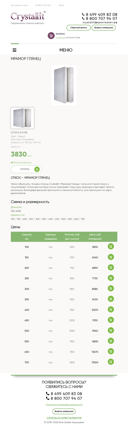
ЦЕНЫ (61, 5)
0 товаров (61, 37)
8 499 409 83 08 (99, 14)
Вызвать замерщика (103, 27)
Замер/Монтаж (43, 5)
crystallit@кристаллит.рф (100, 22)
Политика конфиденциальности (64, 404)
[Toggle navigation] (64, 50)
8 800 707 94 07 (99, 18)
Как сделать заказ (19, 5)
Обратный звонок (78, 27)
